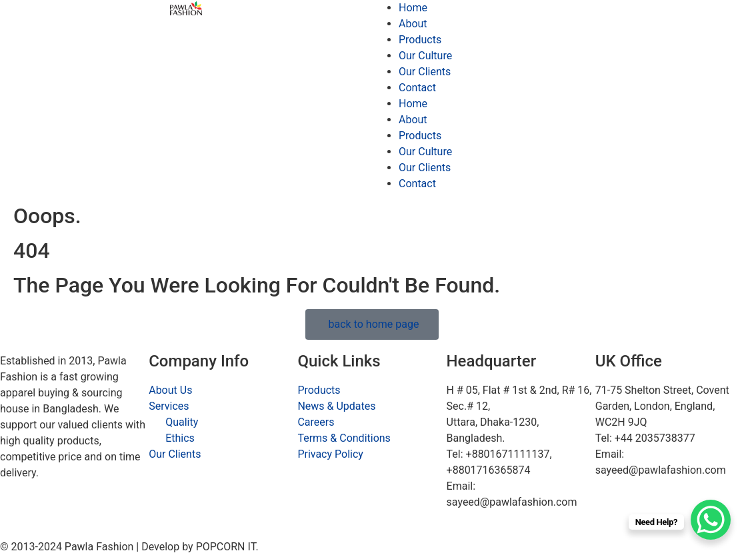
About (413, 23)
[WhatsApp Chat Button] (711, 520)
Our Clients (425, 71)
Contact (417, 87)
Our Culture (425, 55)
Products (420, 39)
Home (413, 7)
